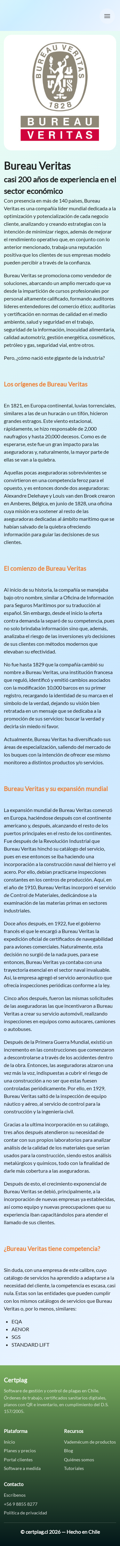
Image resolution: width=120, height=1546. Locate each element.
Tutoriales (74, 1468)
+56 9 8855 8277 (20, 1504)
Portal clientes (18, 1459)
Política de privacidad (25, 1512)
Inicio (9, 1442)
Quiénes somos (79, 1459)
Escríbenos (15, 1495)
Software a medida (22, 1468)
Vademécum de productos (90, 1442)
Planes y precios (20, 1450)
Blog (68, 1450)
